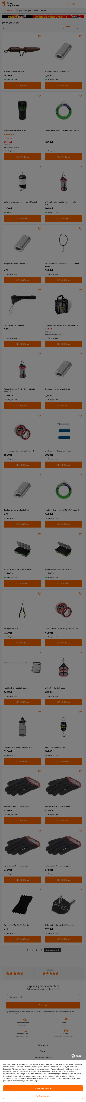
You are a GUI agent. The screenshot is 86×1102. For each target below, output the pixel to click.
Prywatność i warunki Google (14, 1074)
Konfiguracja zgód (43, 1096)
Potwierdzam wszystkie (43, 1088)
